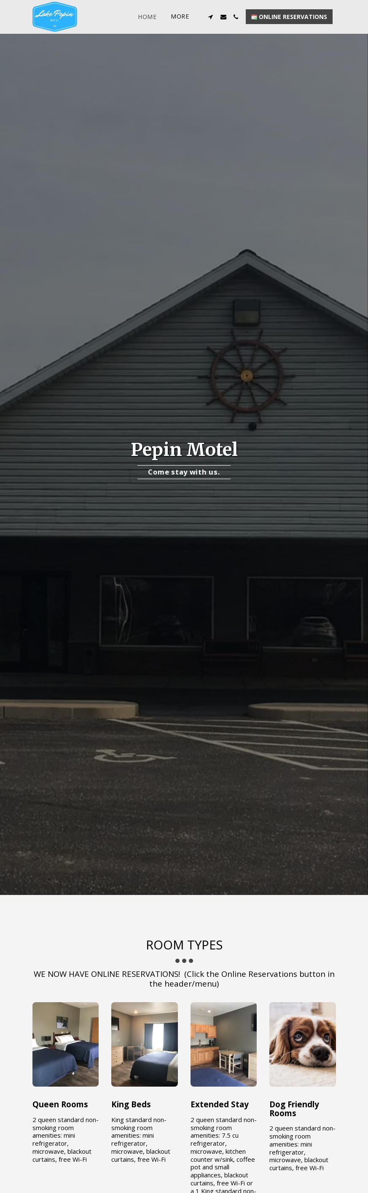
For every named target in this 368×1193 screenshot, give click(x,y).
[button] (211, 17)
